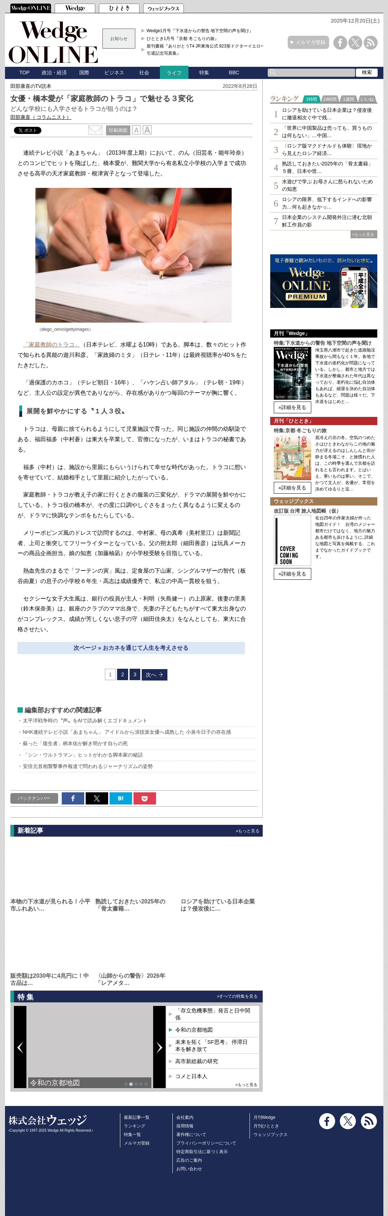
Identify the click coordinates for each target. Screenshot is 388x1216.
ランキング (134, 1125)
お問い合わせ (189, 1168)
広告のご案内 (189, 1160)
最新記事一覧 (137, 1117)
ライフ (174, 73)
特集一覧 (132, 1134)
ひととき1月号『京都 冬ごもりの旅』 (183, 38)
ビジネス (114, 72)
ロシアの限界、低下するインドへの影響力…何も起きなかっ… (327, 203)
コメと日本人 (191, 1076)
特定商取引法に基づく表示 (202, 1151)
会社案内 (184, 1117)
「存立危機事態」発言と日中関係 (212, 1014)
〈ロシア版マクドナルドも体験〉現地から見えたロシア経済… (327, 149)
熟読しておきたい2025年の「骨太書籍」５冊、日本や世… (327, 167)
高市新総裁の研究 (196, 1061)
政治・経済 (54, 72)
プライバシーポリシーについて (206, 1143)
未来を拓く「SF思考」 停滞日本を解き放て (211, 1045)
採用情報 (184, 1125)
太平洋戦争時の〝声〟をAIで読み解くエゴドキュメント (85, 720)
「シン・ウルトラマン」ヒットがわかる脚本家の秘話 (83, 755)
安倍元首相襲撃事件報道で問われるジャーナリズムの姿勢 (88, 766)
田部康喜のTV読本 (31, 86)
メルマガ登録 (311, 42)
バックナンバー (34, 798)
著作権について (191, 1134)
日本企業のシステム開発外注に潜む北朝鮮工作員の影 (327, 221)
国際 (84, 72)
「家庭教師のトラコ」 (51, 345)
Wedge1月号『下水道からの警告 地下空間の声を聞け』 (200, 30)
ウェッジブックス (270, 1134)
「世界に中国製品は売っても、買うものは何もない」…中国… (327, 131)
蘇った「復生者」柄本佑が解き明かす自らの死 (75, 743)
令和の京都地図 (55, 1083)
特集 (204, 72)
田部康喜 (41, 117)
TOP (24, 72)
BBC (234, 72)
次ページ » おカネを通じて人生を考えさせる (131, 648)
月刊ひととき (266, 1125)
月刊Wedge (264, 1117)
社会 (144, 72)
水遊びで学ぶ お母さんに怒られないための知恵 (327, 185)
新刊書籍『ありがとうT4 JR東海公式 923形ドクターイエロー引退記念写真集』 (206, 50)
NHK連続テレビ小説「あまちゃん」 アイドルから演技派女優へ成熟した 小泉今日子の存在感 (127, 732)
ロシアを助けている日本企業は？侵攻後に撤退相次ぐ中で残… (327, 113)
